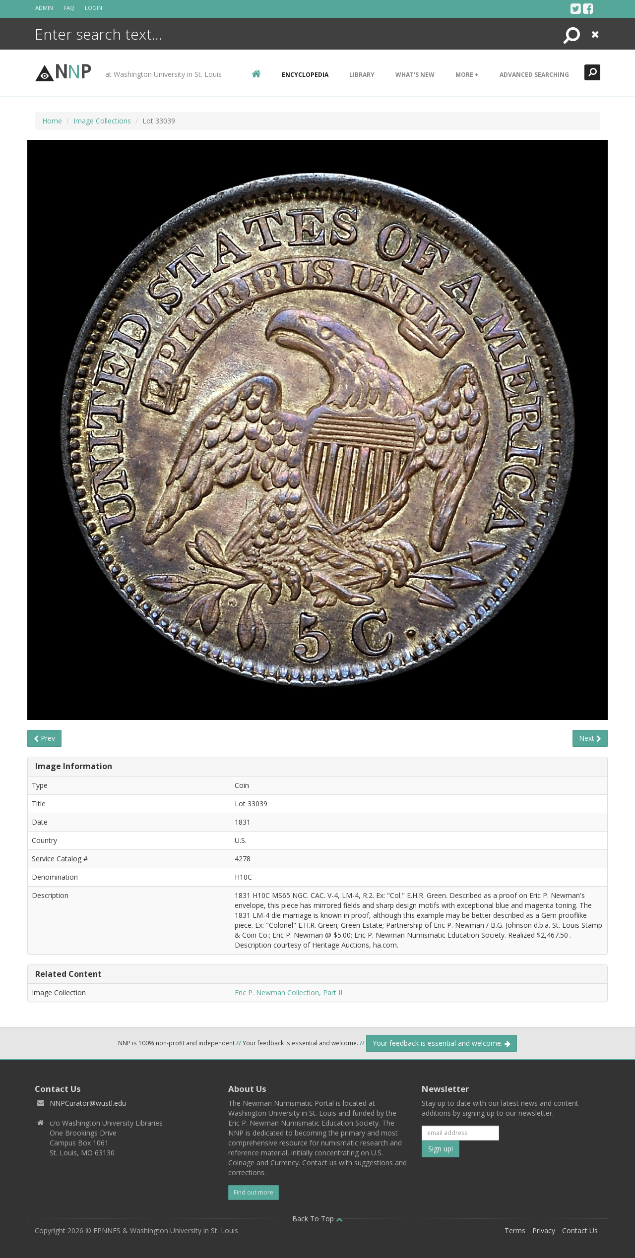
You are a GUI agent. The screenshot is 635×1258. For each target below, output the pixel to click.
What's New (415, 74)
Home (52, 120)
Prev (44, 738)
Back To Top (317, 1218)
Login (93, 7)
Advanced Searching (534, 74)
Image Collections (102, 120)
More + (467, 74)
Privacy (543, 1230)
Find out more (253, 1192)
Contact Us (580, 1230)
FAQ (69, 7)
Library (362, 74)
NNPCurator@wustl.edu (88, 1103)
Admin (44, 7)
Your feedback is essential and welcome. (441, 1043)
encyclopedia (305, 74)
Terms (515, 1230)
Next (590, 738)
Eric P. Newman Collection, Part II (288, 992)
